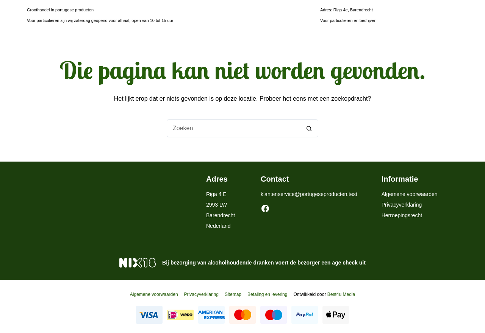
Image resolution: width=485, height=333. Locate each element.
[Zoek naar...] (233, 128)
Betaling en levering (267, 294)
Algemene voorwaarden (410, 194)
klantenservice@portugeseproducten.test (309, 194)
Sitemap (233, 294)
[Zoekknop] (309, 128)
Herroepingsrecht (402, 215)
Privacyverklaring (402, 205)
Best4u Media (341, 294)
